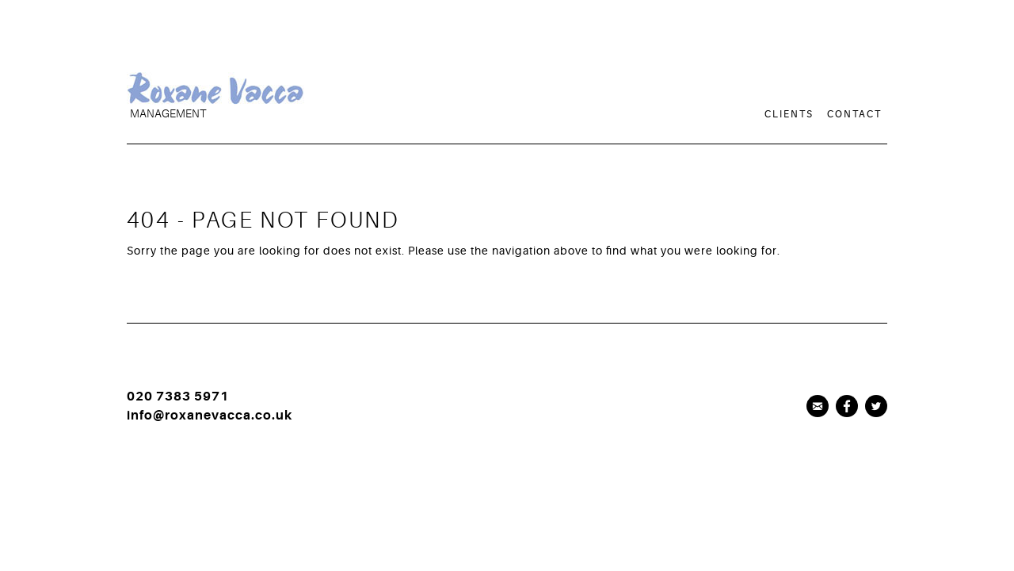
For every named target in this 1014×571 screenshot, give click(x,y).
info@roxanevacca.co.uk (209, 415)
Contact (854, 114)
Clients (789, 114)
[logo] (313, 109)
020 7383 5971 (178, 396)
